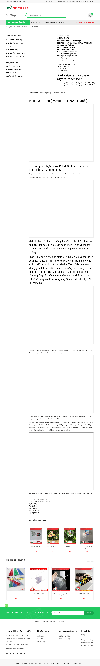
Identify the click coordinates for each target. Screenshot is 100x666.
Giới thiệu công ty (41, 636)
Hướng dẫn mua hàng (87, 640)
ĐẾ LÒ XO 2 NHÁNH (52, 547)
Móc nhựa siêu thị (39, 594)
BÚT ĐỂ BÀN (12, 50)
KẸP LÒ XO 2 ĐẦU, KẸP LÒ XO (16, 57)
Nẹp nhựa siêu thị (34, 510)
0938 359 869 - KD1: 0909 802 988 (55, 1)
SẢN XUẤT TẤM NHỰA (14, 76)
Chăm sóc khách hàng (87, 645)
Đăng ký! (88, 613)
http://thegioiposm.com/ (67, 58)
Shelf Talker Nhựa (84, 594)
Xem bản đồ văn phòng (73, 1)
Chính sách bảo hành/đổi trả (66, 636)
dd (10, 46)
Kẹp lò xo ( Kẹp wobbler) (35, 504)
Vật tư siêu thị (33, 508)
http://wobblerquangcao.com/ (69, 56)
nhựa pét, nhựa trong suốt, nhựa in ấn (61, 595)
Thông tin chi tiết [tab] (33, 93)
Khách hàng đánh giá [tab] (46, 93)
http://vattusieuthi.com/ (67, 60)
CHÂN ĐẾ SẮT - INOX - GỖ (15, 53)
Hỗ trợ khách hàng (36, 22)
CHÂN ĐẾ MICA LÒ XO (14, 40)
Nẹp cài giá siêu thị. (34, 513)
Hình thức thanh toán (87, 642)
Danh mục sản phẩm (16, 22)
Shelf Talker (11, 73)
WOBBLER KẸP (69, 547)
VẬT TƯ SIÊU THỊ (13, 66)
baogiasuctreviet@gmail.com (69, 51)
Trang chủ (9, 27)
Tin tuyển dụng (40, 642)
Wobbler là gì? (37, 621)
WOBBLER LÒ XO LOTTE (87, 548)
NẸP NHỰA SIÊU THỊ (14, 69)
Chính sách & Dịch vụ (49, 22)
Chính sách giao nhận (64, 639)
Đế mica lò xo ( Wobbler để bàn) (38, 499)
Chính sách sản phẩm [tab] (59, 93)
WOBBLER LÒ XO (36, 547)
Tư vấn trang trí (60, 621)
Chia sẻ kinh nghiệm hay (49, 621)
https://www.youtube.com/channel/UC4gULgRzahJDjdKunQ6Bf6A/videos (77, 85)
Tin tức (60, 22)
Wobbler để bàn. (33, 506)
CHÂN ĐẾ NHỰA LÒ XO (20, 27)
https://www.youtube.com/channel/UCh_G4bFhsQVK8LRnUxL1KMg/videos (78, 83)
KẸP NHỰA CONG (13, 63)
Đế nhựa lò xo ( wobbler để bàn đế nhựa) (40, 501)
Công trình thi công (41, 639)
